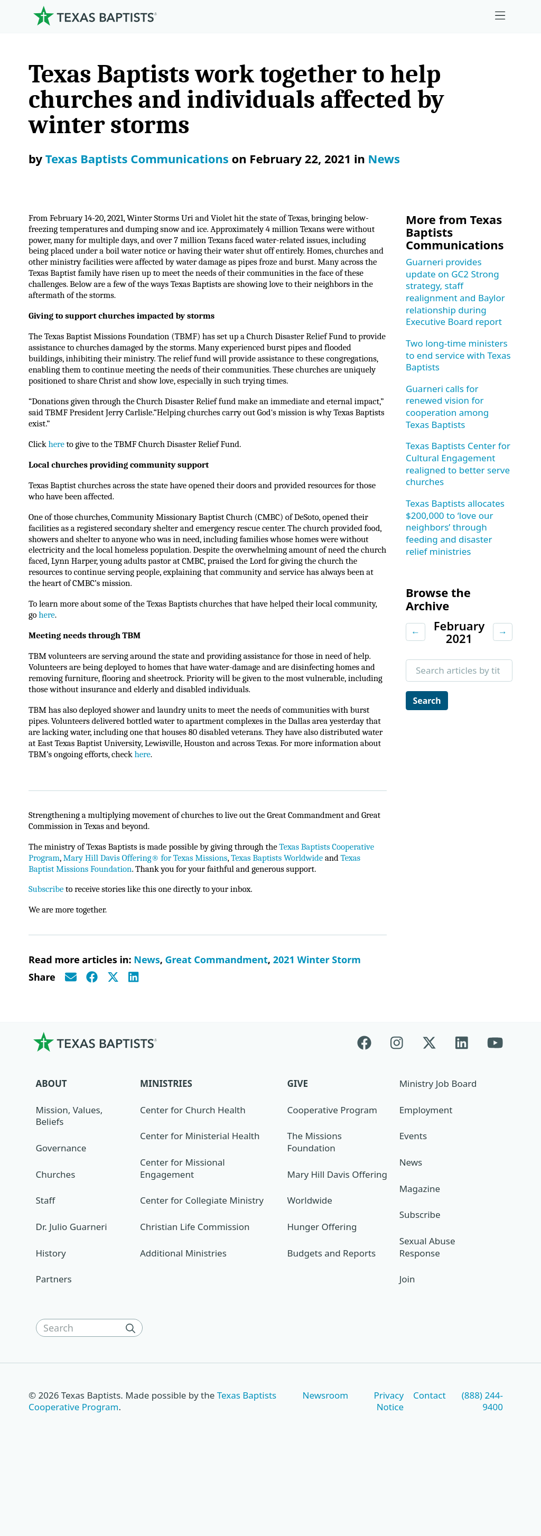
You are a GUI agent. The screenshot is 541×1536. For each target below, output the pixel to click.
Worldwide (309, 1264)
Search (429, 701)
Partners (54, 1342)
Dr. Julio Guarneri (71, 1289)
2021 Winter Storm (317, 1023)
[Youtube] (495, 1104)
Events (413, 1199)
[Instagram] (397, 1104)
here (58, 470)
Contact (429, 1458)
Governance (61, 1211)
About (51, 1146)
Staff (45, 1264)
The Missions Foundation (314, 1205)
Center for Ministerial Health (199, 1199)
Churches (56, 1237)
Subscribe (47, 951)
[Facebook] (369, 1104)
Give (297, 1146)
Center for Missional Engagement (182, 1231)
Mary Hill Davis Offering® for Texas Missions (201, 905)
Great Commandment (216, 1023)
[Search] (133, 1391)
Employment (426, 1173)
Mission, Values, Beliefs (69, 1179)
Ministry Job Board (438, 1146)
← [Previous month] (415, 632)
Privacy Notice (389, 1464)
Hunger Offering (322, 1289)
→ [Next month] (502, 632)
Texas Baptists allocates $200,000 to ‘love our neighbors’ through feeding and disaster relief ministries (455, 527)
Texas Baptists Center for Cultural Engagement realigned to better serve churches (458, 464)
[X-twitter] (429, 1104)
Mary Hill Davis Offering (337, 1237)
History (51, 1316)
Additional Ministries (183, 1316)
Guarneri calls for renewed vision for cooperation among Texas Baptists (447, 407)
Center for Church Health (193, 1173)
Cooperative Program (332, 1173)
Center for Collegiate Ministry (202, 1264)
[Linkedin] (462, 1104)
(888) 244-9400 (482, 1464)
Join (407, 1342)
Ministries (166, 1146)
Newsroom (326, 1458)
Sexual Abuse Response (427, 1310)
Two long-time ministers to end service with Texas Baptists (458, 355)
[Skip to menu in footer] (500, 16)
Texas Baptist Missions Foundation (157, 918)
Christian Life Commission (194, 1289)
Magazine (419, 1251)
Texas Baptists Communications (137, 158)
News (384, 158)
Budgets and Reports (331, 1316)
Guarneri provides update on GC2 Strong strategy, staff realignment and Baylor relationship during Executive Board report (455, 292)
